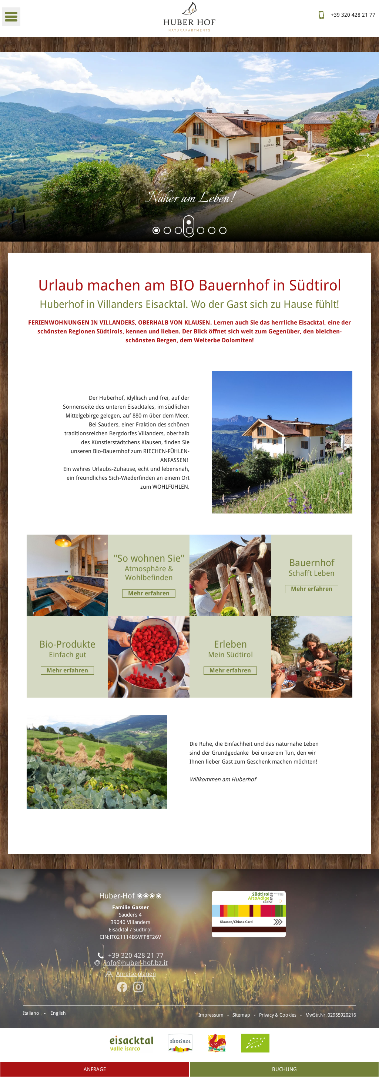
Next (364, 154)
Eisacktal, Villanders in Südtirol (131, 1043)
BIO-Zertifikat (255, 1043)
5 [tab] (200, 231)
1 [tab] (156, 231)
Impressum (211, 1015)
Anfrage (95, 1069)
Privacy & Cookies (277, 1015)
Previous (15, 154)
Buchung (284, 1069)
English (58, 1013)
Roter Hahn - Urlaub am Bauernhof (217, 1043)
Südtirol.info (180, 1043)
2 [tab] (167, 231)
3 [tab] (178, 231)
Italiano (31, 1013)
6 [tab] (212, 231)
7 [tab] (223, 231)
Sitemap (241, 1015)
